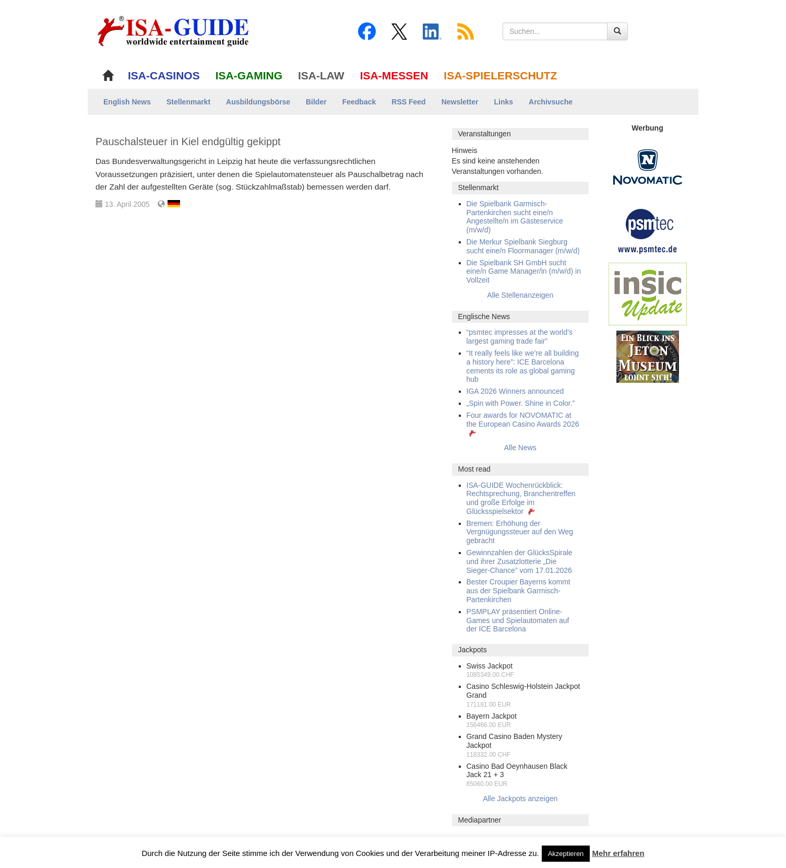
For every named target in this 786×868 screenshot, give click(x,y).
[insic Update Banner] (648, 293)
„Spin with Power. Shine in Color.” (521, 403)
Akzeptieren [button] (566, 854)
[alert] (520, 161)
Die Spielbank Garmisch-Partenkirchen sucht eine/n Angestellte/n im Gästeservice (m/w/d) (515, 217)
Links (503, 102)
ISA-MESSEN (394, 75)
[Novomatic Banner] (648, 166)
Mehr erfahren (618, 853)
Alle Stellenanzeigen (520, 295)
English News (127, 102)
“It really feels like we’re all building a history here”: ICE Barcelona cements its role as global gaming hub (523, 366)
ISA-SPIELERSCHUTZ (500, 75)
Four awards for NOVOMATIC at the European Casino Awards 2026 (523, 424)
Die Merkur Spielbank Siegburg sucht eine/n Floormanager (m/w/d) (523, 246)
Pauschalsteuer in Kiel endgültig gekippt (188, 141)
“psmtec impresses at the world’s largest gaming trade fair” (520, 336)
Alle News (520, 447)
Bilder (316, 102)
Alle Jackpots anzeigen (520, 798)
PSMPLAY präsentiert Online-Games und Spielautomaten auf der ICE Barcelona (518, 620)
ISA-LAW (321, 75)
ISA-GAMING (249, 75)
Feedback (359, 102)
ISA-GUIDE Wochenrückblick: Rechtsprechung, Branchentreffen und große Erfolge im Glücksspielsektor (521, 498)
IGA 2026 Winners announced (515, 391)
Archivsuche (551, 102)
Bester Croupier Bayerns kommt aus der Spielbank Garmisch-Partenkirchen (518, 591)
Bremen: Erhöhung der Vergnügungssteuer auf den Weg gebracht (520, 532)
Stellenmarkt (188, 102)
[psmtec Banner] (647, 230)
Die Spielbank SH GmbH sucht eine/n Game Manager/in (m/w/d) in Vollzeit (524, 272)
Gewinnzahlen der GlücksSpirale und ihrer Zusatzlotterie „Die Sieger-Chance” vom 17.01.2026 (520, 561)
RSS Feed (408, 102)
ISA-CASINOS (164, 75)
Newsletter (460, 102)
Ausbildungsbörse (258, 102)
